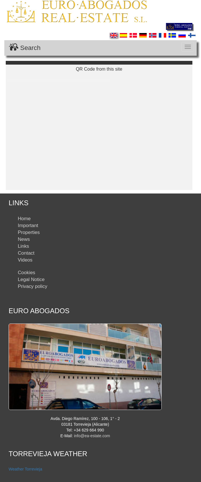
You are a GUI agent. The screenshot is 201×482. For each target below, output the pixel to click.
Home (24, 218)
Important (28, 225)
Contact (26, 253)
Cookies (26, 272)
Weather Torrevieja (25, 469)
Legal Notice (31, 279)
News (24, 239)
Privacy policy (32, 286)
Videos (25, 260)
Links (23, 246)
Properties (29, 232)
